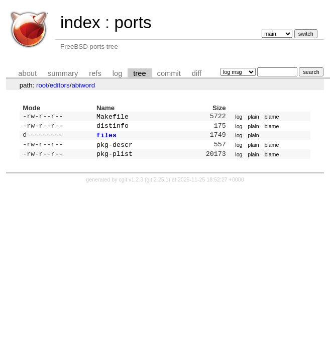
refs (95, 73)
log (118, 73)
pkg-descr (114, 148)
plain (253, 117)
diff (196, 73)
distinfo (112, 127)
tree (139, 73)
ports (132, 22)
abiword (83, 85)
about (27, 73)
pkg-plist (114, 158)
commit (169, 73)
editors (60, 85)
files (106, 137)
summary (63, 73)
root (42, 85)
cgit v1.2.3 (131, 185)
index (80, 22)
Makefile (112, 117)
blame (271, 117)
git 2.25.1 (158, 185)
